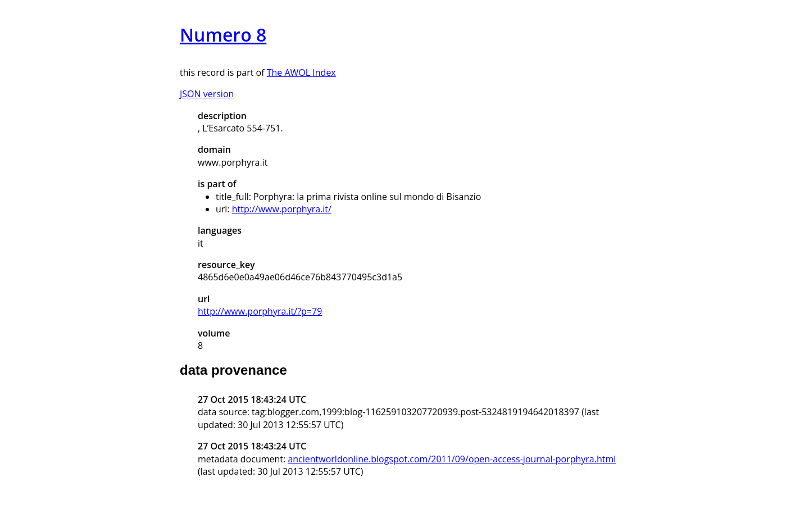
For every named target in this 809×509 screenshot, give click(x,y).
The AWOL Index (301, 72)
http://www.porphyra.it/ (281, 209)
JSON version (207, 94)
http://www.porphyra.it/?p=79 (260, 311)
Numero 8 (223, 34)
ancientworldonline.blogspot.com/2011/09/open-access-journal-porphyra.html (452, 459)
